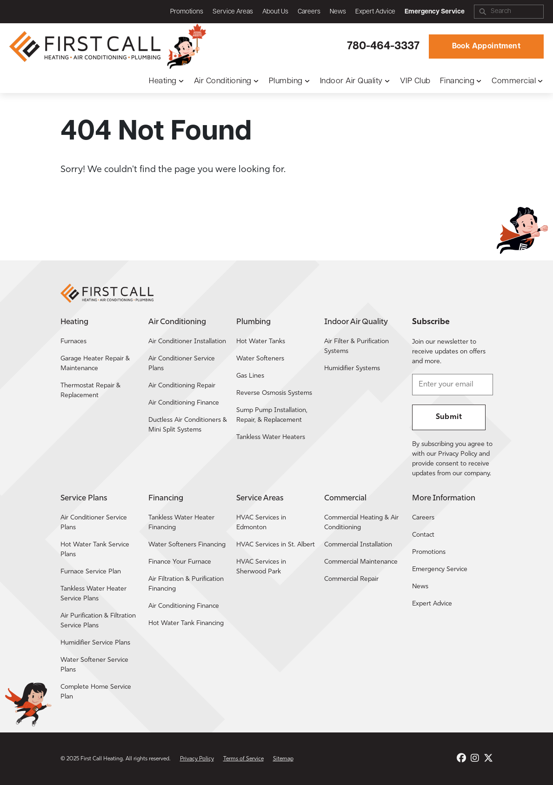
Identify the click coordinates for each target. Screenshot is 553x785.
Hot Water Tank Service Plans (94, 549)
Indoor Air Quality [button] (351, 81)
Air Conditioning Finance (183, 402)
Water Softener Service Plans (94, 665)
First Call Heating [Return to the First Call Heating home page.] (101, 759)
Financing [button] (457, 81)
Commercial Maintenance (361, 562)
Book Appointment (486, 46)
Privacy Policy (197, 759)
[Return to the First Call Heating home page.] (86, 46)
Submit (449, 417)
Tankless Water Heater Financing (181, 522)
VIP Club (415, 81)
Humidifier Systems (352, 368)
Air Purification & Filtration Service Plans (98, 620)
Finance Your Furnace (179, 562)
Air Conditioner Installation (187, 341)
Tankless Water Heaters (270, 437)
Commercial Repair (351, 579)
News (338, 11)
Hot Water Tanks (260, 341)
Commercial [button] (514, 81)
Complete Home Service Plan (95, 692)
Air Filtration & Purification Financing (186, 584)
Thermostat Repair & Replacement (90, 390)
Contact (423, 535)
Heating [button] (163, 81)
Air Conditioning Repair (181, 385)
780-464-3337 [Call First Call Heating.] (383, 46)
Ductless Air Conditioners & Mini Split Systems (187, 425)
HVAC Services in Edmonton (261, 522)
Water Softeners (260, 358)
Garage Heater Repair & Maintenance (95, 363)
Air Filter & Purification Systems (356, 346)
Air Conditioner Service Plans (181, 363)
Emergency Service (439, 569)
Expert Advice (375, 11)
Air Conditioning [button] (223, 81)
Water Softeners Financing (187, 544)
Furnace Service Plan (90, 571)
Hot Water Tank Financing (186, 623)
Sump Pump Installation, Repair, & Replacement (271, 415)
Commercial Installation (358, 544)
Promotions (186, 11)
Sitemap (283, 759)
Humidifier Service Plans (95, 642)
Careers (309, 11)
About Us (275, 11)
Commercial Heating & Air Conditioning (361, 522)
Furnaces (73, 341)
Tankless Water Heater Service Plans (93, 593)
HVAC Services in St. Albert (275, 544)
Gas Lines (250, 376)
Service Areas (233, 11)
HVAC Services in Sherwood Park (261, 567)
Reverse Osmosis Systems (274, 393)
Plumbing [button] (286, 81)
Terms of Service (243, 759)
